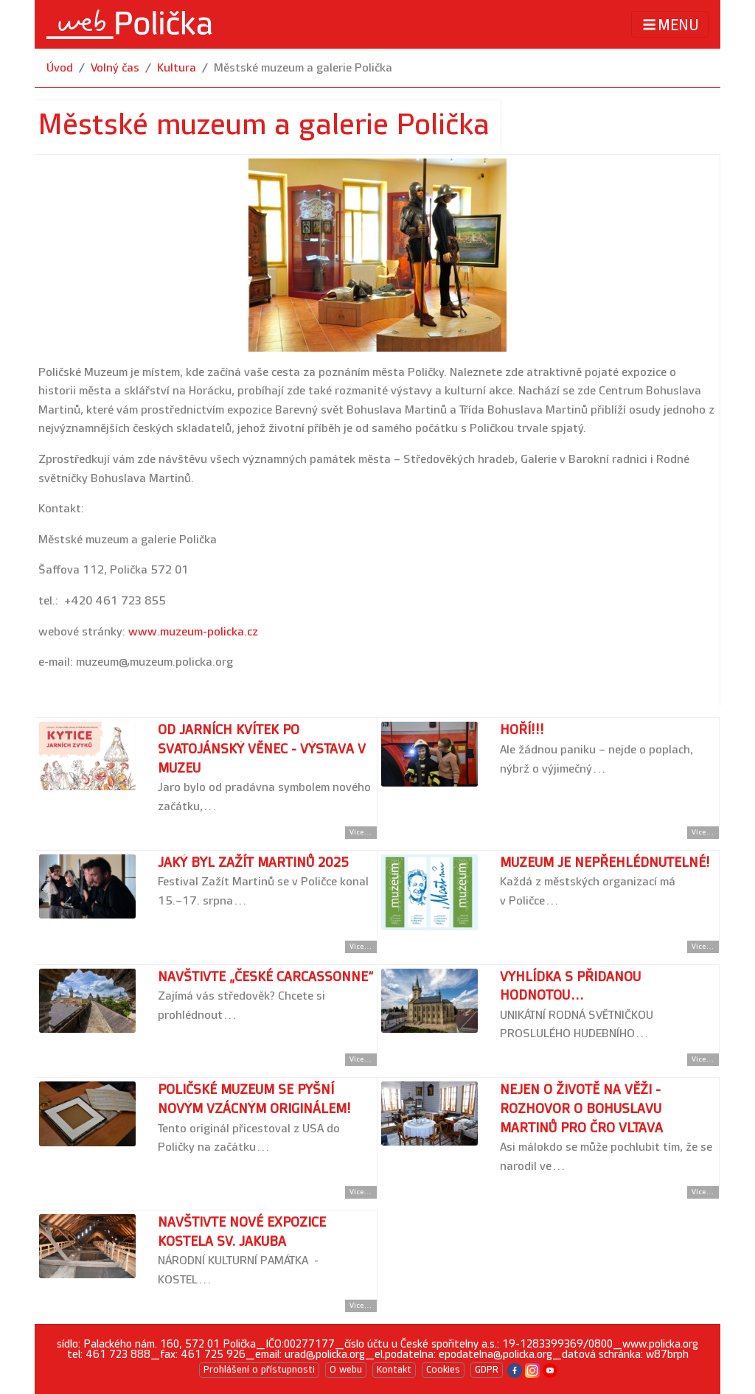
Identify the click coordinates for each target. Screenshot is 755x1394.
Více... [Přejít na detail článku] (360, 832)
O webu (346, 1370)
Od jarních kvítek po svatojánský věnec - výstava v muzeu (262, 749)
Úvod (59, 68)
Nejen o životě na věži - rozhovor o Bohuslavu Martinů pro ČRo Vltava (581, 1108)
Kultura (176, 68)
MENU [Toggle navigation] (670, 25)
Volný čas (115, 68)
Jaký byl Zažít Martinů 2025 (253, 863)
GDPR (486, 1370)
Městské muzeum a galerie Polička (303, 68)
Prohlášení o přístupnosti (259, 1370)
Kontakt (394, 1370)
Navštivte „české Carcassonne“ (265, 977)
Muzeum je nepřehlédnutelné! (605, 863)
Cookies (443, 1370)
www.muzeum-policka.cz (193, 632)
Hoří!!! (522, 730)
